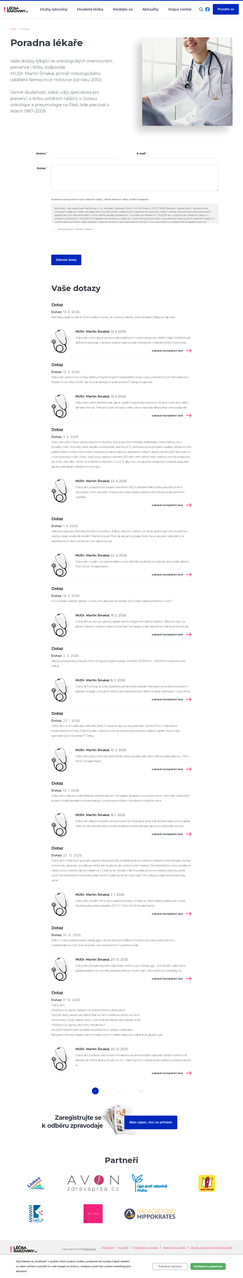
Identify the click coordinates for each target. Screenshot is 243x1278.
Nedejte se (123, 9)
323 (141, 1091)
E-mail (142, 153)
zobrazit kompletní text (168, 350)
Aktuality (150, 9)
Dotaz (42, 168)
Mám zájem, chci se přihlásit (151, 1122)
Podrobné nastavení (170, 1266)
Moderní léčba (90, 9)
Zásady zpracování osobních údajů (211, 1247)
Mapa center (180, 9)
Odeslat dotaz (66, 259)
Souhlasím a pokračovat (208, 1266)
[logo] (16, 9)
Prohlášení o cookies (146, 1247)
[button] (201, 9)
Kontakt (124, 1247)
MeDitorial (89, 1248)
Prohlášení (107, 1247)
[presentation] (80, 243)
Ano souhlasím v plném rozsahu (75, 229)
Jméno (41, 153)
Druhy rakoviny (53, 9)
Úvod (13, 29)
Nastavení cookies (174, 1247)
